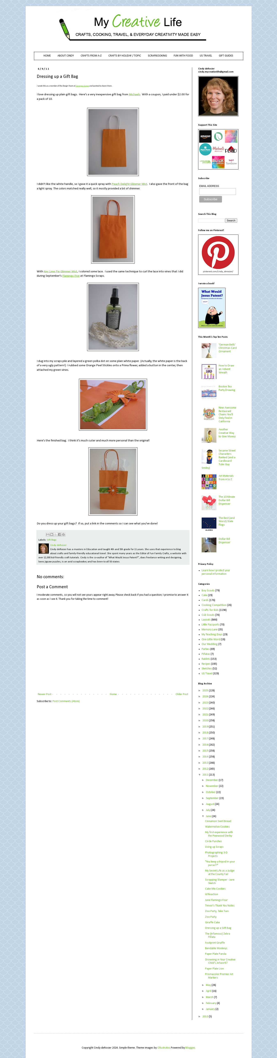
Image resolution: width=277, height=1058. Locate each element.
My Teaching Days (212, 634)
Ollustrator (163, 1047)
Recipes (206, 663)
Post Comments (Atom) (66, 701)
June (209, 816)
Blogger (190, 1047)
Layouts (206, 619)
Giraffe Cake (212, 922)
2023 (205, 702)
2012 (205, 768)
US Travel (207, 673)
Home (113, 694)
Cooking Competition (214, 605)
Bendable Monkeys (216, 948)
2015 (205, 750)
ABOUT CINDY (65, 55)
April (209, 991)
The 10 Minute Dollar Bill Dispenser (227, 500)
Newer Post (44, 694)
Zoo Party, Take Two (217, 911)
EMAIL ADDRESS (209, 186)
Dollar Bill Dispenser (224, 541)
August (210, 804)
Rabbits (206, 659)
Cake (204, 595)
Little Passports (210, 624)
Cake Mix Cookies (215, 888)
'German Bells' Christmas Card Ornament (228, 348)
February (211, 1003)
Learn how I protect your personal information (216, 572)
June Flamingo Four (216, 900)
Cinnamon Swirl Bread (218, 821)
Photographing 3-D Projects (216, 854)
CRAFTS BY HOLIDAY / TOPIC (124, 55)
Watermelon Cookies (217, 826)
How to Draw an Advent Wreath (226, 369)
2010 (205, 1016)
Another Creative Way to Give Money (227, 433)
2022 (205, 708)
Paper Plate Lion (214, 968)
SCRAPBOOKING (157, 55)
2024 (205, 696)
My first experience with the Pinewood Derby (219, 834)
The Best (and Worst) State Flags (227, 522)
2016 (205, 744)
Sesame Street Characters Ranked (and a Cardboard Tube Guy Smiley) (219, 459)
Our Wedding (210, 644)
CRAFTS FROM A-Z (91, 55)
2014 (205, 756)
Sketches (207, 668)
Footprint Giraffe (215, 942)
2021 (205, 714)
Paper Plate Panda (215, 954)
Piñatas (206, 654)
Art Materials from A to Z (226, 477)
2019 (205, 726)
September (212, 798)
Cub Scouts (208, 615)
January (210, 1009)
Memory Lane (210, 629)
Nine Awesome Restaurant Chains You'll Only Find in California (227, 414)
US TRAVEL (206, 55)
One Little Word (211, 639)
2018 (205, 732)
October (211, 792)
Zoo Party (210, 917)
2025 (205, 690)
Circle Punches (213, 841)
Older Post (182, 694)
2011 (205, 774)
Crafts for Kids (210, 610)
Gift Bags (51, 540)
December (212, 780)
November (212, 786)
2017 (205, 738)
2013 (205, 762)
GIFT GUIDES (226, 55)
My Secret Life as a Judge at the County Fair (219, 872)
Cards (205, 600)
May (208, 985)
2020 (205, 720)
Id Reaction (211, 894)
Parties (206, 649)
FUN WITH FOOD (183, 55)
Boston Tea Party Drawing (227, 388)
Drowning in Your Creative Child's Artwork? (220, 961)
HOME (47, 55)
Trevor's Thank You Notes (219, 905)
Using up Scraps (214, 846)
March (210, 997)
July (208, 810)
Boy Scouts (208, 590)
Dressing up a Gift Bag (218, 928)
